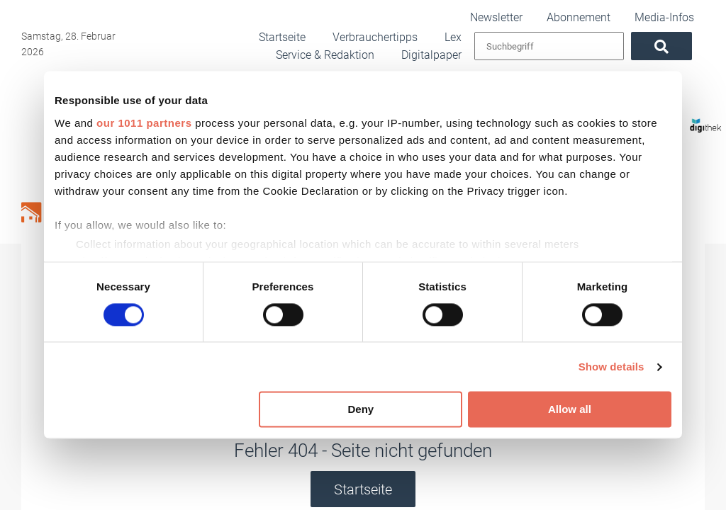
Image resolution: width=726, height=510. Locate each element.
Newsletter (538, 16)
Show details (611, 367)
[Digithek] (688, 119)
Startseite (363, 489)
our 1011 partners (143, 123)
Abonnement (607, 16)
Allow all (569, 410)
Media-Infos (678, 16)
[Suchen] (674, 46)
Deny (361, 410)
